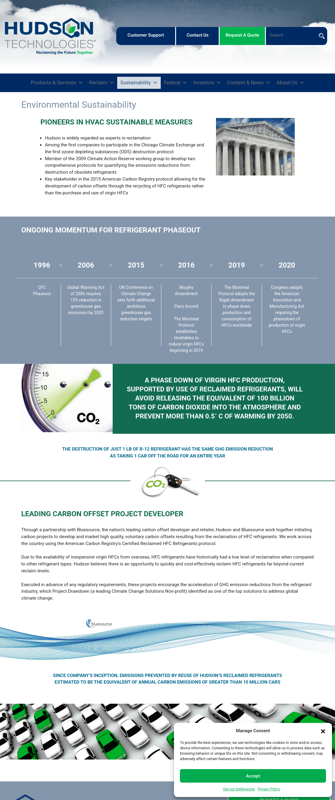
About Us (290, 82)
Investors (207, 82)
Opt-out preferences (239, 789)
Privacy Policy (269, 789)
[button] (323, 731)
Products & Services (57, 82)
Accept (253, 776)
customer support (145, 35)
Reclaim (101, 82)
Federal (175, 82)
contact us (198, 35)
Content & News (248, 82)
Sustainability (138, 82)
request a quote (242, 35)
